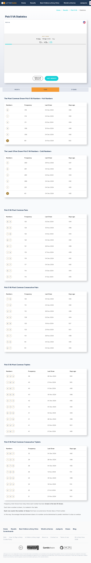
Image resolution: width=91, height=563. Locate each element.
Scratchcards (8, 531)
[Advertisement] (45, 58)
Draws (67, 529)
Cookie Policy (7, 539)
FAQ (4, 537)
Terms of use (64, 537)
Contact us (54, 537)
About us (45, 537)
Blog (74, 529)
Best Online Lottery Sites (49, 3)
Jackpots (83, 3)
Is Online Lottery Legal (32, 537)
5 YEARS (74, 89)
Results (65, 10)
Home (58, 10)
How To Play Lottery (15, 537)
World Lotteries (70, 3)
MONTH (17, 89)
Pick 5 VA (74, 10)
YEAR (45, 89)
